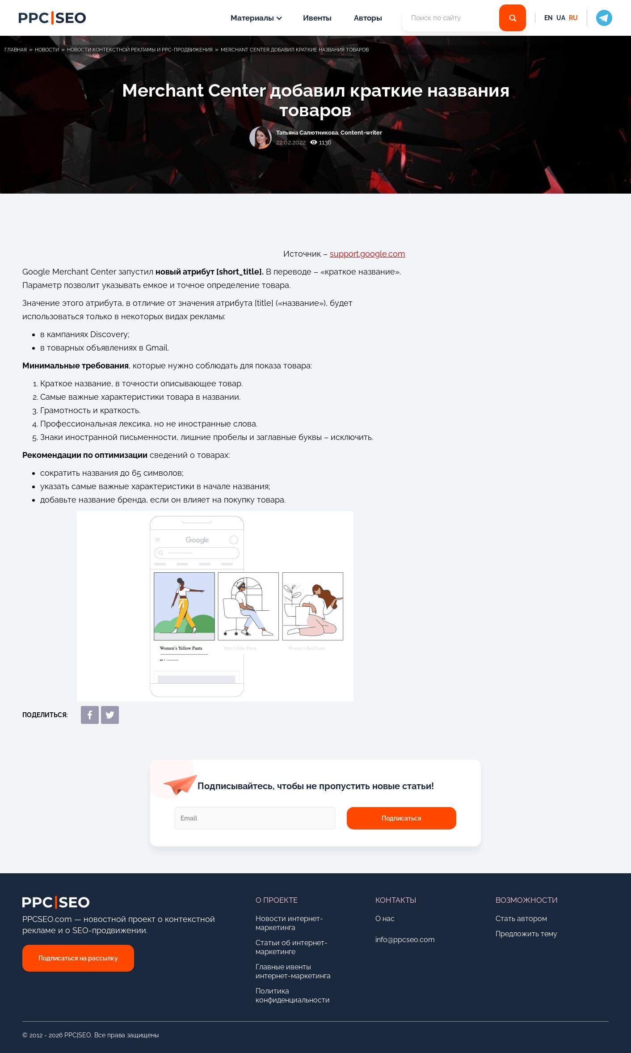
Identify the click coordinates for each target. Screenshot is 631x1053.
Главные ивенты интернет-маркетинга (293, 971)
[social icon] (599, 18)
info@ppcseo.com (405, 939)
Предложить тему (526, 934)
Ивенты (317, 17)
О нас (385, 918)
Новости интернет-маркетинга (289, 923)
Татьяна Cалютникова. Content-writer (329, 132)
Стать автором (521, 918)
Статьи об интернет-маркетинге (292, 947)
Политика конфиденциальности (293, 995)
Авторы (368, 17)
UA (560, 17)
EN (548, 17)
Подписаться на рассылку (78, 958)
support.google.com (367, 253)
